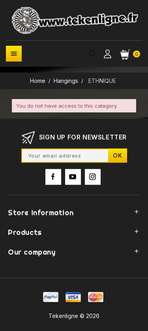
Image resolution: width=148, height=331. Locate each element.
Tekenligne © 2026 (74, 315)
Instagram (93, 179)
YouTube (73, 179)
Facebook (53, 179)
